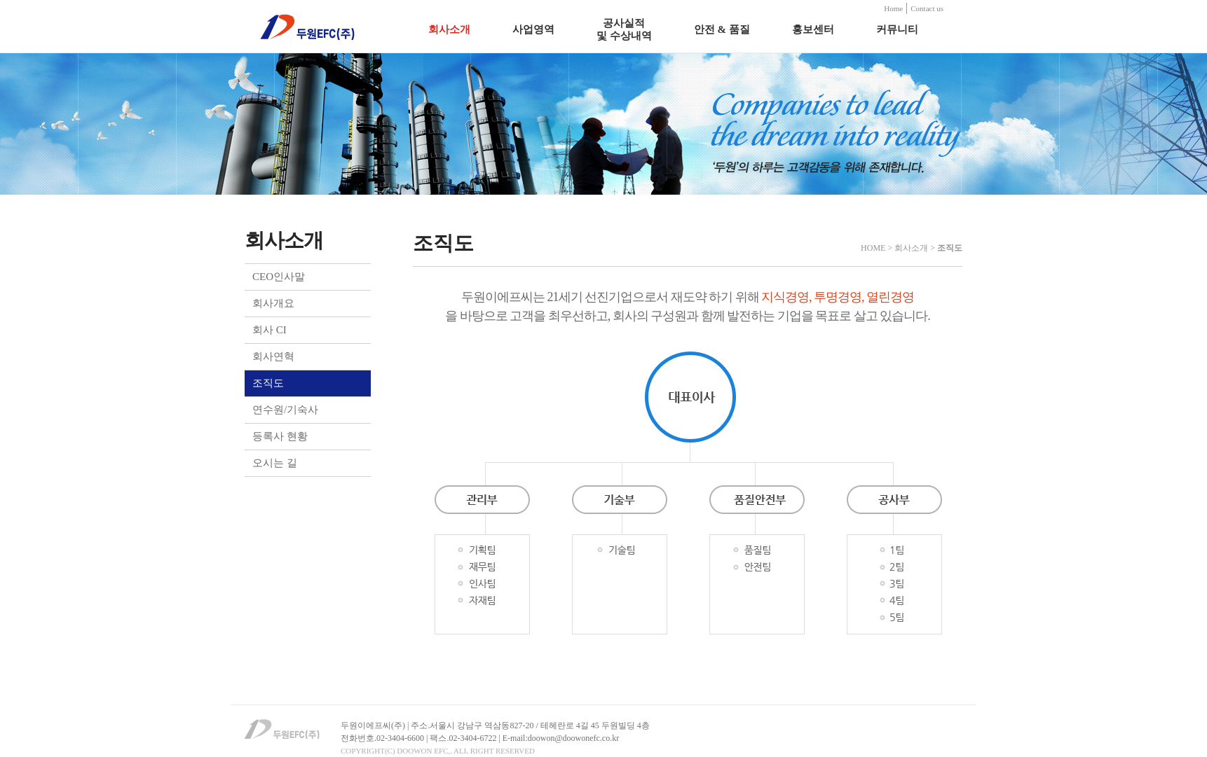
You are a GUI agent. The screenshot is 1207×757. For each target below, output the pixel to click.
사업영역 (533, 29)
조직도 (268, 383)
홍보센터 (813, 29)
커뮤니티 (897, 29)
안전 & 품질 (722, 29)
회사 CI (269, 329)
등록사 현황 (280, 436)
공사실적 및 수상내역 (624, 29)
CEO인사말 (278, 276)
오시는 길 (274, 462)
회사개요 (273, 303)
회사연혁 (273, 356)
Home (893, 8)
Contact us (927, 8)
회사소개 (449, 29)
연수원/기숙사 (285, 409)
